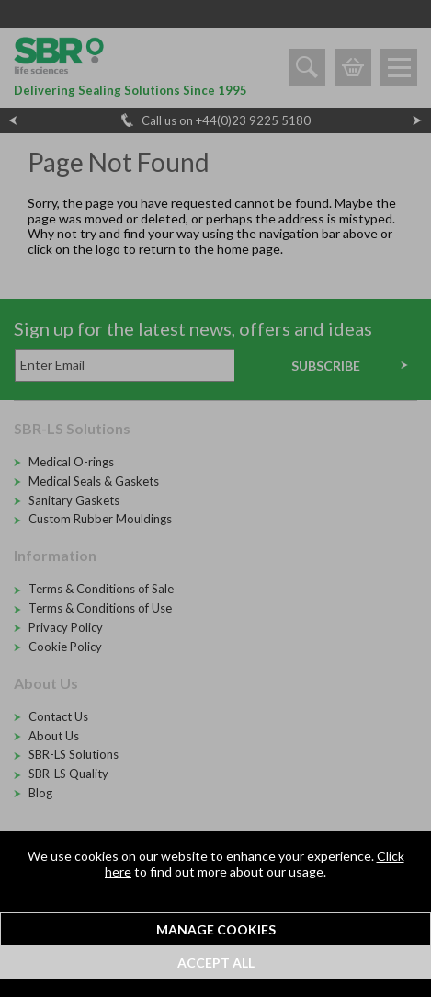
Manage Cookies (216, 929)
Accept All (216, 962)
